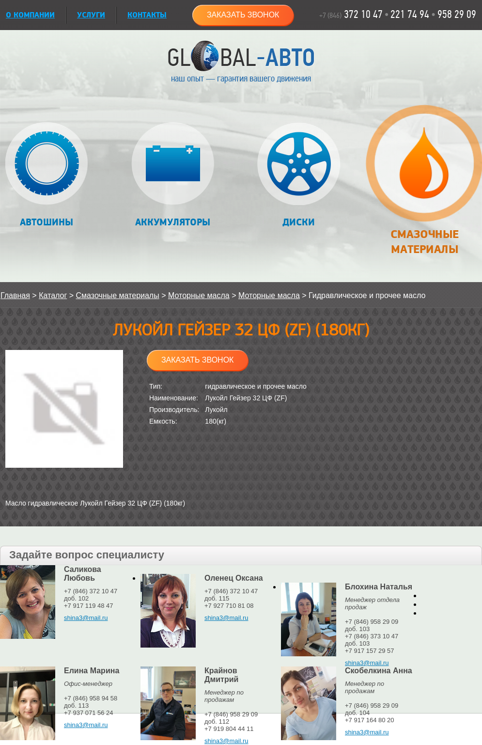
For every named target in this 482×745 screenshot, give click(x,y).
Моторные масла (199, 295)
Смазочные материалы (424, 185)
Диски (298, 175)
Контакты (147, 15)
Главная (15, 295)
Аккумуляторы (172, 175)
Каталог (53, 295)
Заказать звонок (243, 15)
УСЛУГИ (91, 15)
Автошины (46, 175)
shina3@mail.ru (86, 617)
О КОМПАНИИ (30, 15)
